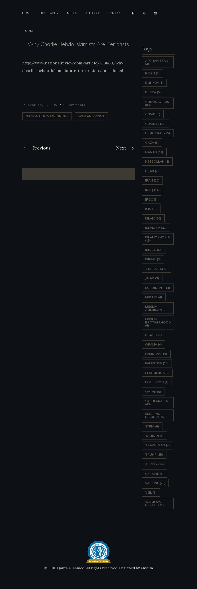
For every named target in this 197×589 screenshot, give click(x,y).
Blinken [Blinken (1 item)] (154, 83)
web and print (91, 116)
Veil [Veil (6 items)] (150, 493)
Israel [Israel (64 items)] (153, 250)
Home (26, 13)
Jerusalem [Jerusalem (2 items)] (156, 269)
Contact (115, 13)
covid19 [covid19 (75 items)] (155, 124)
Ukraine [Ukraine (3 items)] (154, 474)
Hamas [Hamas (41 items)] (154, 152)
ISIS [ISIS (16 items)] (151, 209)
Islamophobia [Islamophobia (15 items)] (157, 238)
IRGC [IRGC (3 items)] (151, 200)
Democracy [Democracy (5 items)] (157, 133)
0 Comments (74, 105)
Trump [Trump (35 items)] (154, 455)
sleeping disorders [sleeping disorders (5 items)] (156, 415)
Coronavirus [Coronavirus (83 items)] (157, 103)
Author (92, 13)
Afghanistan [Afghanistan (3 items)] (156, 62)
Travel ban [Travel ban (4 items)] (157, 445)
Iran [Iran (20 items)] (152, 180)
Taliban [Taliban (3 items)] (154, 436)
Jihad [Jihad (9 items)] (152, 278)
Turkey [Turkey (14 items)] (154, 464)
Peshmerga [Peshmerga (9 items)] (157, 373)
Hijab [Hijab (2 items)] (152, 171)
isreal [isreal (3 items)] (153, 259)
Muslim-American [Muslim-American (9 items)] (155, 308)
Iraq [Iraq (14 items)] (152, 190)
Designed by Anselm (135, 568)
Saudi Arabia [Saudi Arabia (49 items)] (156, 402)
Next (121, 148)
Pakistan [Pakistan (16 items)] (156, 354)
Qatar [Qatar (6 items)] (153, 392)
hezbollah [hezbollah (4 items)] (157, 162)
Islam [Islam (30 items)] (153, 218)
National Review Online (47, 116)
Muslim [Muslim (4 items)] (153, 297)
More (29, 31)
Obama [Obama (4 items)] (153, 344)
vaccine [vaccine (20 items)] (155, 483)
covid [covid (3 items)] (152, 114)
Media (72, 13)
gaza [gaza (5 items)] (152, 143)
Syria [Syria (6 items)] (152, 426)
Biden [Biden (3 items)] (152, 73)
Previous (42, 148)
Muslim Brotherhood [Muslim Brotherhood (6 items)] (158, 322)
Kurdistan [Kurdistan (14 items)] (157, 288)
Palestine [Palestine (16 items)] (156, 363)
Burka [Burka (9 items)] (153, 92)
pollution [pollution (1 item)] (156, 382)
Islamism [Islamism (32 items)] (156, 228)
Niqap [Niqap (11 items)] (153, 335)
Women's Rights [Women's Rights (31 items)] (154, 503)
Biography (49, 13)
